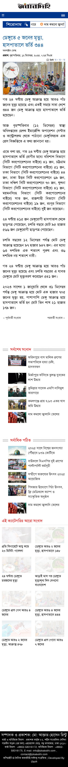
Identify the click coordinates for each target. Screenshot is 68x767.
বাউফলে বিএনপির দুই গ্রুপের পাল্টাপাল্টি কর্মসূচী (45, 463)
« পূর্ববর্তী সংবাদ (12, 318)
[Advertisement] (34, 692)
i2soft (34, 761)
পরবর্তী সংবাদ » (56, 318)
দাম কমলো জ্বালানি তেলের (43, 414)
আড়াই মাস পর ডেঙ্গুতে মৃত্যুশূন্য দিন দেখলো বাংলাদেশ (48, 580)
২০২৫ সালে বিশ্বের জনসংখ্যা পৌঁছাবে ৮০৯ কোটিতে (45, 450)
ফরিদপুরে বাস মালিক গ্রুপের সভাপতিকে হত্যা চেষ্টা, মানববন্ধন (44, 362)
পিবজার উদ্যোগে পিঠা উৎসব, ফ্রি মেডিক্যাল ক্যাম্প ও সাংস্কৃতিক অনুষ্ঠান (45, 492)
